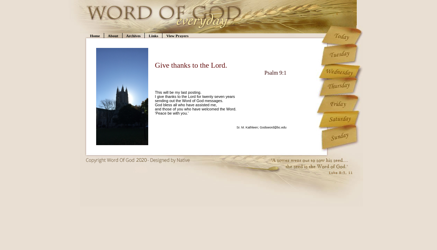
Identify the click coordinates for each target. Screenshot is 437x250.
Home (95, 36)
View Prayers (177, 36)
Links (153, 36)
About (113, 36)
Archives (134, 36)
